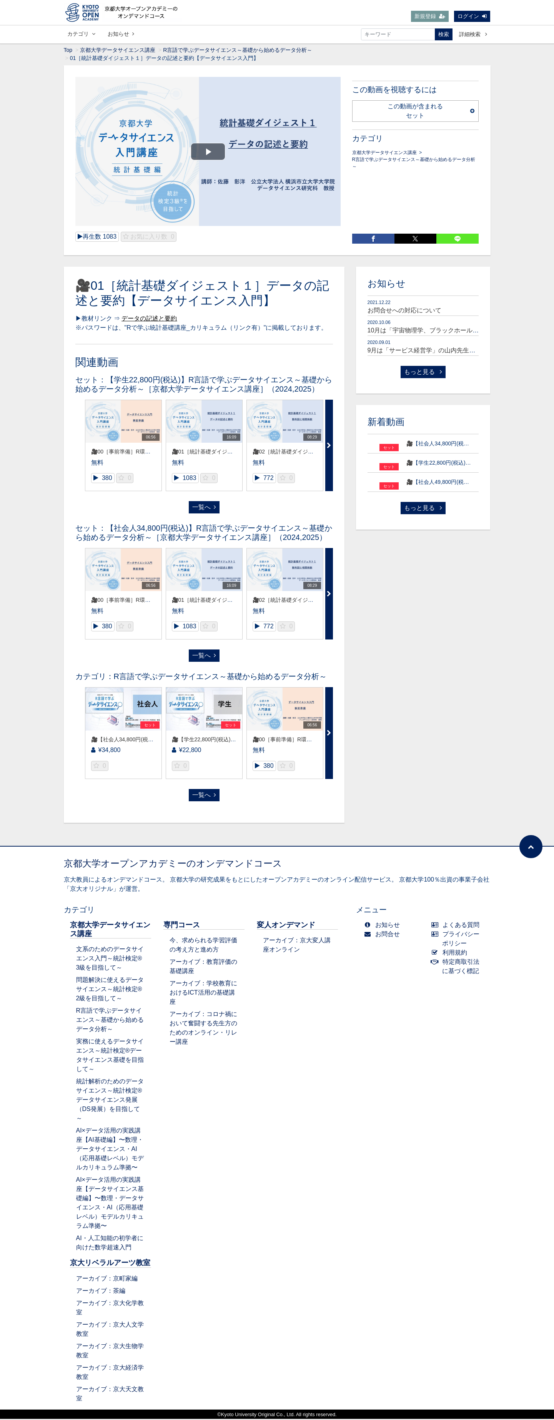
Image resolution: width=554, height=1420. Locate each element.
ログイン (472, 16)
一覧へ (204, 508)
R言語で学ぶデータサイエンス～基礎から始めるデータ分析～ (237, 51)
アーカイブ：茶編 (100, 1292)
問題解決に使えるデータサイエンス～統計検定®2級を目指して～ (110, 990)
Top (68, 51)
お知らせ (121, 34)
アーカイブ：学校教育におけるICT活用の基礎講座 (203, 993)
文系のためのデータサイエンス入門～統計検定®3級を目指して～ (110, 959)
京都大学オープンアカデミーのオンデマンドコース (173, 864)
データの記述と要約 (149, 319)
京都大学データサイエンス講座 (117, 51)
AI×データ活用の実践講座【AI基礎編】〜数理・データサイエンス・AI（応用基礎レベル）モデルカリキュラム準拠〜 (110, 1150)
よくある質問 (456, 926)
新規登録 (429, 16)
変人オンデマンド (286, 926)
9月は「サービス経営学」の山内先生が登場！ (431, 351)
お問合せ (384, 935)
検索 (443, 35)
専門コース (181, 926)
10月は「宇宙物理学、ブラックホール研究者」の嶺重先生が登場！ (460, 331)
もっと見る (423, 373)
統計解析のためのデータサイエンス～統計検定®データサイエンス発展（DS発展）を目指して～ (110, 1101)
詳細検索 (473, 35)
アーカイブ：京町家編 (107, 1279)
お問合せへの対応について (404, 311)
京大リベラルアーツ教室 (110, 1264)
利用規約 (450, 953)
